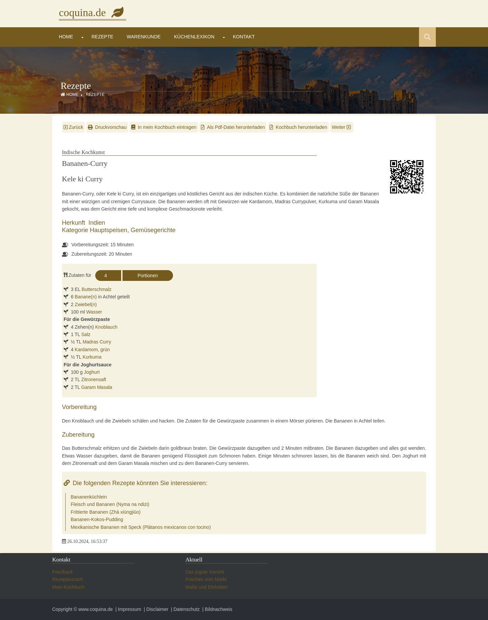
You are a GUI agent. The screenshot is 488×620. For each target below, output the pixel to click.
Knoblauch (106, 327)
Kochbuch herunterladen (298, 127)
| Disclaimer (155, 609)
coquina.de (92, 12)
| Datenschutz (185, 609)
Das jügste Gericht (204, 572)
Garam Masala (96, 387)
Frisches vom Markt (205, 579)
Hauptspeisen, (110, 230)
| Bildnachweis (216, 609)
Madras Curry (96, 341)
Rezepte (102, 36)
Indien (97, 222)
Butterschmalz (97, 289)
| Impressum (127, 609)
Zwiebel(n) (86, 304)
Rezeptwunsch (67, 579)
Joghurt (92, 372)
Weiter (342, 127)
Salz (86, 334)
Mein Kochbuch (68, 587)
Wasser (94, 312)
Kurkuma (91, 357)
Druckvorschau (107, 127)
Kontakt (244, 36)
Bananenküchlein (89, 497)
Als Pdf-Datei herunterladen (233, 127)
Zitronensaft (93, 379)
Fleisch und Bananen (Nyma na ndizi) (110, 504)
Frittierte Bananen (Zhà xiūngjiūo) (106, 512)
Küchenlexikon (194, 36)
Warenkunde (144, 36)
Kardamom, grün (92, 349)
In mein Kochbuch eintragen (164, 127)
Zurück (73, 127)
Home (66, 36)
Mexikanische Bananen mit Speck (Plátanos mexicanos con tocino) (141, 527)
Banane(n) (86, 296)
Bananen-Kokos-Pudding (97, 519)
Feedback (62, 572)
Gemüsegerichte (153, 230)
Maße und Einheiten (206, 587)
